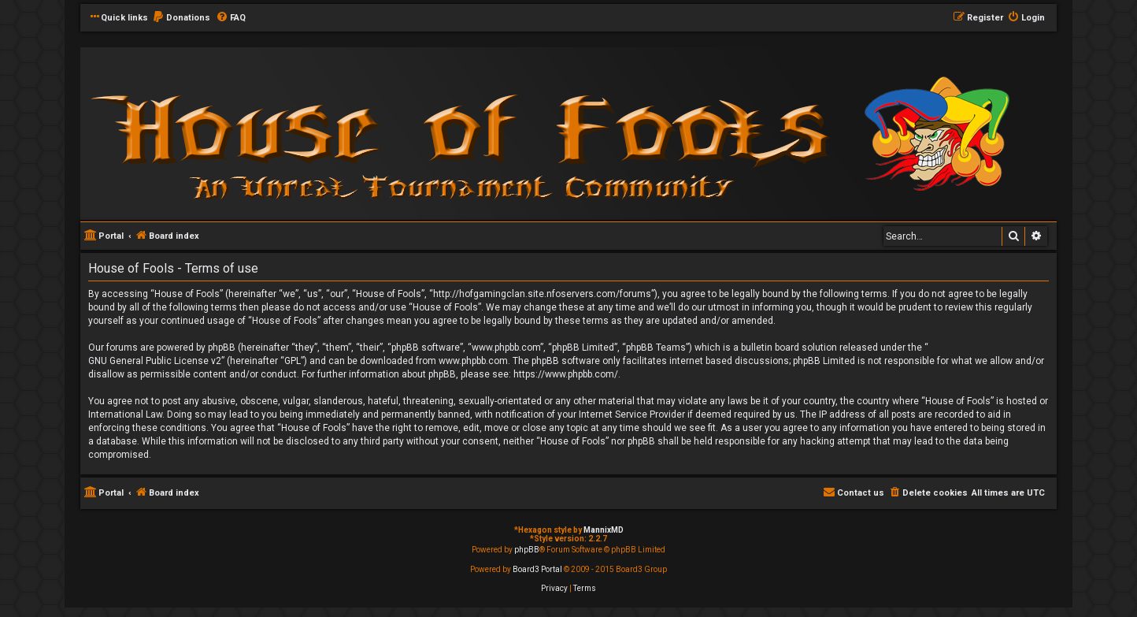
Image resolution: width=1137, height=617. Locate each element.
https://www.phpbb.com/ (565, 374)
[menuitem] (181, 18)
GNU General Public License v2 (154, 360)
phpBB (526, 549)
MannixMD (603, 530)
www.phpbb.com (473, 360)
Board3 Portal (537, 569)
